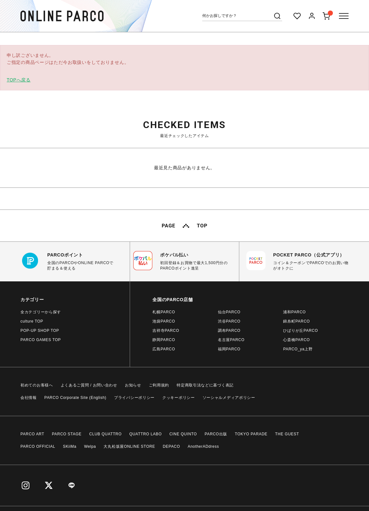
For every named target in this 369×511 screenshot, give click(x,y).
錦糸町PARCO (296, 321)
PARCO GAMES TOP (40, 340)
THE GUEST (287, 434)
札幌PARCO (163, 312)
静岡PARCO (163, 340)
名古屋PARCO (231, 340)
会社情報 (28, 397)
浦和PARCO (294, 312)
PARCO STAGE (67, 434)
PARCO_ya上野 (297, 349)
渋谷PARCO (229, 321)
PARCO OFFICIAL (37, 446)
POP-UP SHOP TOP (39, 330)
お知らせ (133, 385)
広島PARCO (163, 349)
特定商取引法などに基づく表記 (205, 385)
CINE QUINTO (183, 434)
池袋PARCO (163, 321)
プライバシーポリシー (134, 397)
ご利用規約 (159, 385)
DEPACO (171, 446)
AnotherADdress (203, 446)
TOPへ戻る (19, 79)
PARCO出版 (215, 434)
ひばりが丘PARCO (300, 330)
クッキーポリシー (178, 397)
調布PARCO (229, 330)
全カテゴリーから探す (40, 312)
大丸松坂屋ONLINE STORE (129, 446)
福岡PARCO (229, 349)
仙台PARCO (229, 312)
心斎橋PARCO (296, 340)
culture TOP (31, 321)
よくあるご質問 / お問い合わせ (89, 385)
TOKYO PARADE (251, 434)
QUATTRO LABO (145, 434)
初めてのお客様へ (36, 385)
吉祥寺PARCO (165, 330)
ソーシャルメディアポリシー (229, 397)
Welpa (90, 446)
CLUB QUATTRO (105, 434)
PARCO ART (32, 434)
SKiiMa (69, 446)
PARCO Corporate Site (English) (75, 397)
